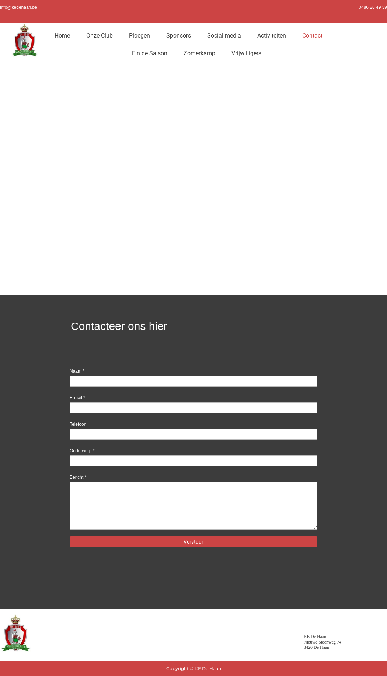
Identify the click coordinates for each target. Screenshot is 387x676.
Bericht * (78, 477)
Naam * (77, 371)
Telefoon (78, 424)
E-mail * (77, 397)
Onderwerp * (82, 450)
